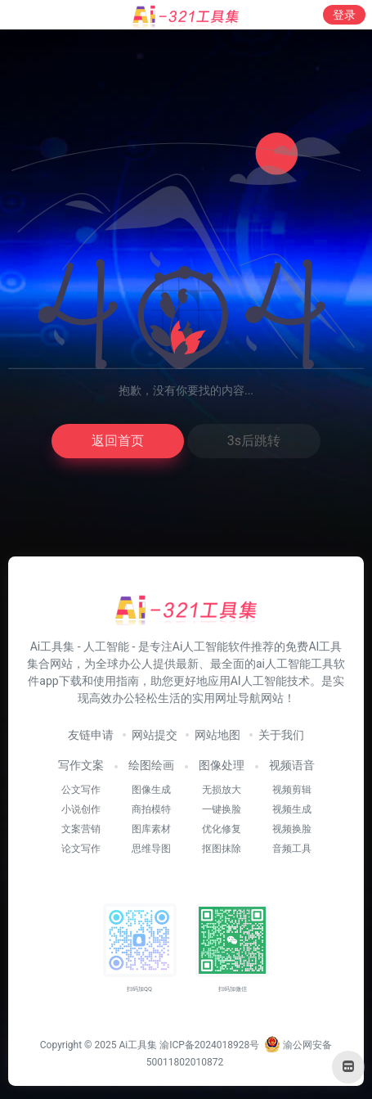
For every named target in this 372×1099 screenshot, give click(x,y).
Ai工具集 (138, 1045)
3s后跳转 (253, 440)
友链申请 (91, 734)
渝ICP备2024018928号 (209, 1045)
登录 (344, 14)
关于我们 (281, 734)
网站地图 (217, 734)
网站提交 (154, 734)
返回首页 (118, 440)
